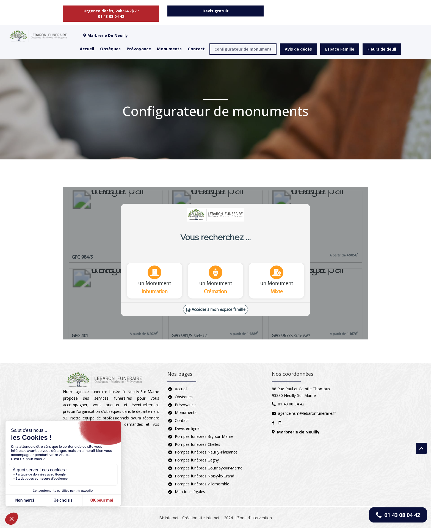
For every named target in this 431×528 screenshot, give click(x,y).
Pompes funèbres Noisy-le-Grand (204, 476)
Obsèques (110, 48)
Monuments (169, 48)
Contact (196, 48)
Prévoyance (139, 48)
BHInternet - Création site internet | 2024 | (198, 517)
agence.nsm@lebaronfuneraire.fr (307, 413)
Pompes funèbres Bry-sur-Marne (204, 436)
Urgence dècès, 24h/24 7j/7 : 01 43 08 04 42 (111, 13)
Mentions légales (190, 491)
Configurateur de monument (243, 49)
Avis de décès (298, 49)
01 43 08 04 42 (398, 515)
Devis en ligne (187, 428)
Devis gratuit (216, 10)
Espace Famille (339, 49)
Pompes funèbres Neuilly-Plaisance (206, 452)
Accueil (87, 48)
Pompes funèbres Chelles (197, 444)
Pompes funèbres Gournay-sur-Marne (208, 468)
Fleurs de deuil (382, 49)
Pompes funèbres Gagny (197, 460)
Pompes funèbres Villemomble (202, 483)
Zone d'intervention (254, 517)
